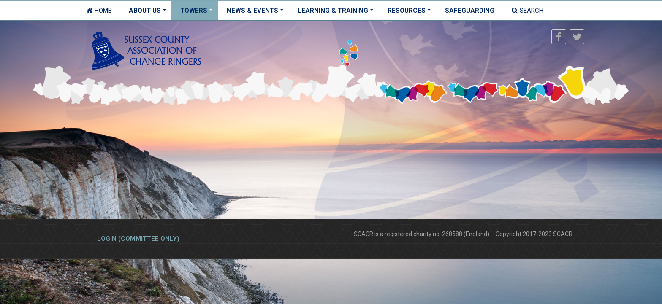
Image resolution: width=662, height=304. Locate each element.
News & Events (252, 10)
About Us (145, 10)
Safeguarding (469, 10)
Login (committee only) (138, 238)
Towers (193, 10)
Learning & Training (333, 10)
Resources (407, 10)
